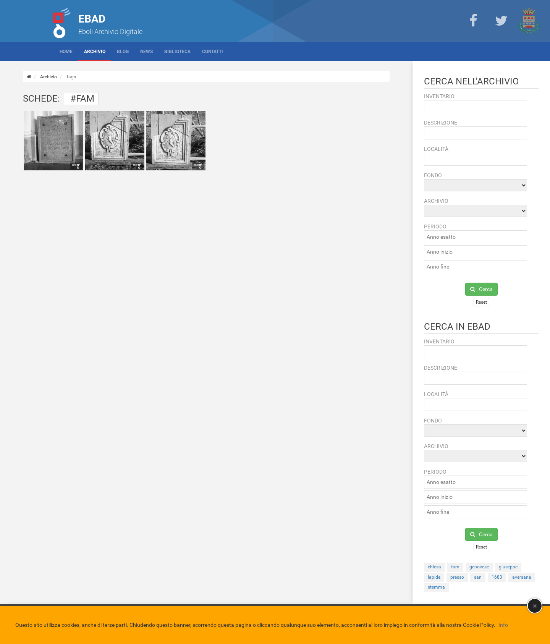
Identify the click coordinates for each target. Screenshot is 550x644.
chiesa (434, 567)
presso (457, 577)
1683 (497, 577)
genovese (479, 567)
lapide (434, 577)
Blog (123, 51)
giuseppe (508, 567)
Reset (481, 302)
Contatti (212, 51)
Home (66, 51)
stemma (436, 587)
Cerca (481, 289)
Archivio (94, 51)
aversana (521, 577)
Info (503, 625)
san (478, 577)
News (146, 51)
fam (455, 567)
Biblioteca (177, 51)
